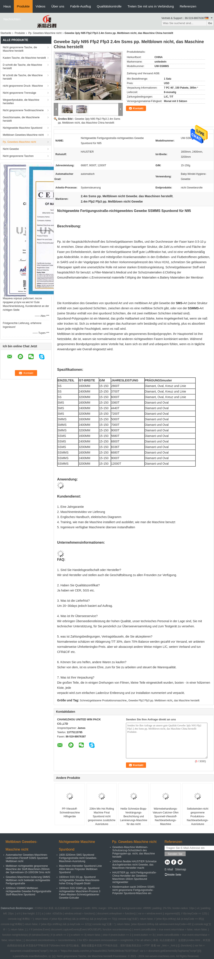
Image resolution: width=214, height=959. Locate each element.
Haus (7, 6)
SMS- (179, 303)
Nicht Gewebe (11, 148)
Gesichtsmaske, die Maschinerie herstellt (21, 119)
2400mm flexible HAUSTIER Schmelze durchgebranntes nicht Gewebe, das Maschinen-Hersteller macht (134, 864)
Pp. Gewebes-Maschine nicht (45, 33)
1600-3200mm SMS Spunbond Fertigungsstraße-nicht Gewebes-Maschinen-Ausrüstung (78, 858)
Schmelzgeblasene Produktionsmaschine (103, 700)
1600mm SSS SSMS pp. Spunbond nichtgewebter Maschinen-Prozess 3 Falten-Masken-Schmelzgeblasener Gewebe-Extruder (79, 893)
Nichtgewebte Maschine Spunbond (22, 127)
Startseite (5, 33)
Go (210, 23)
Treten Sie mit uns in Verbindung (150, 6)
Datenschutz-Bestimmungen (17, 908)
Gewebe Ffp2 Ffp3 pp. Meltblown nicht (150, 700)
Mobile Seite (173, 874)
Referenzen (188, 6)
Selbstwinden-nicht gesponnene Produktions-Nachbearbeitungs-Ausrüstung (197, 816)
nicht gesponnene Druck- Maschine (23, 85)
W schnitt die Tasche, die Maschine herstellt (23, 77)
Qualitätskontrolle (109, 6)
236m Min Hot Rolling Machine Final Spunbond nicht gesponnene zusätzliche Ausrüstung (102, 816)
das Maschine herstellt (186, 700)
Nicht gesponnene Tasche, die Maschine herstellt (20, 49)
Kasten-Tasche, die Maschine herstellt (24, 57)
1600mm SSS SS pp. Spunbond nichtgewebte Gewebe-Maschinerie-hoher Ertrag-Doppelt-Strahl (79, 880)
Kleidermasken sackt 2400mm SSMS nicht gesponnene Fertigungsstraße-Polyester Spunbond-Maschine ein (133, 890)
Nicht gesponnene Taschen (18, 156)
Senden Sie (175, 853)
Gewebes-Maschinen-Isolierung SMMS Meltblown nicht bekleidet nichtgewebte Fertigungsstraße (28, 880)
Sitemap (180, 869)
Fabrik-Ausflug (80, 6)
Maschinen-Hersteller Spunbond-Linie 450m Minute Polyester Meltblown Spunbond (80, 869)
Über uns (57, 6)
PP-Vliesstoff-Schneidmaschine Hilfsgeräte (70, 812)
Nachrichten (11, 19)
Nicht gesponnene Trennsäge (19, 92)
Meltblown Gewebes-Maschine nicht (23, 134)
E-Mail (169, 869)
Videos (40, 6)
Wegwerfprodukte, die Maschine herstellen (21, 101)
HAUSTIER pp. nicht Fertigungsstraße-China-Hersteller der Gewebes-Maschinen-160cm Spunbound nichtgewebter (134, 877)
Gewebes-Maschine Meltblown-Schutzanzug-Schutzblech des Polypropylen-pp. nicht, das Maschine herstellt (133, 852)
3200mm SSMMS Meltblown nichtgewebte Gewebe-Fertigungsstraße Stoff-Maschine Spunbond (28, 891)
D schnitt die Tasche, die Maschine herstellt (22, 66)
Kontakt (138, 108)
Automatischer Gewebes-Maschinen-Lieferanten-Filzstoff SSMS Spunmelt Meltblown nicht (27, 858)
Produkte (23, 6)
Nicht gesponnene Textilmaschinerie (23, 110)
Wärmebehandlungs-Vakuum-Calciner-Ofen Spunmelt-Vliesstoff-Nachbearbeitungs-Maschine (165, 816)
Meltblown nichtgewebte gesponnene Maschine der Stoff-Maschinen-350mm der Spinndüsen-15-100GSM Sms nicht (28, 869)
